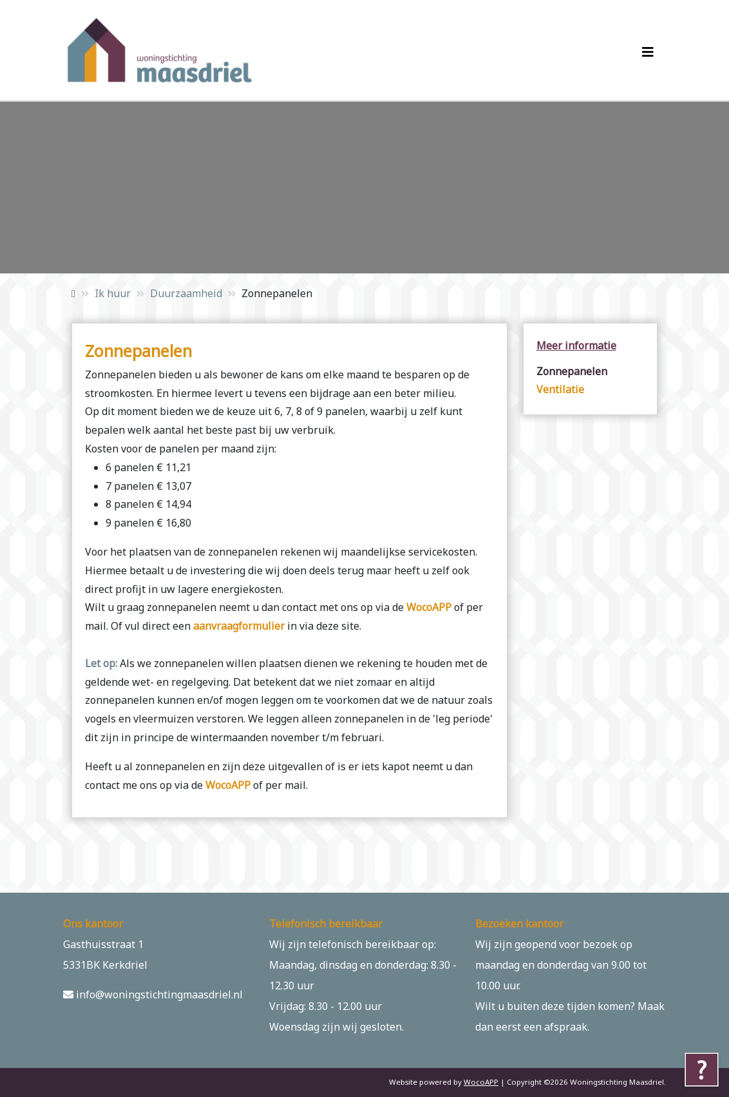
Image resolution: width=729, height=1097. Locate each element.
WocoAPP (428, 607)
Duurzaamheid (186, 293)
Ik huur (113, 293)
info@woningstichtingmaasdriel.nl (153, 994)
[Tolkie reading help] (702, 1070)
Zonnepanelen (571, 371)
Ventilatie (560, 389)
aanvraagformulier (239, 626)
